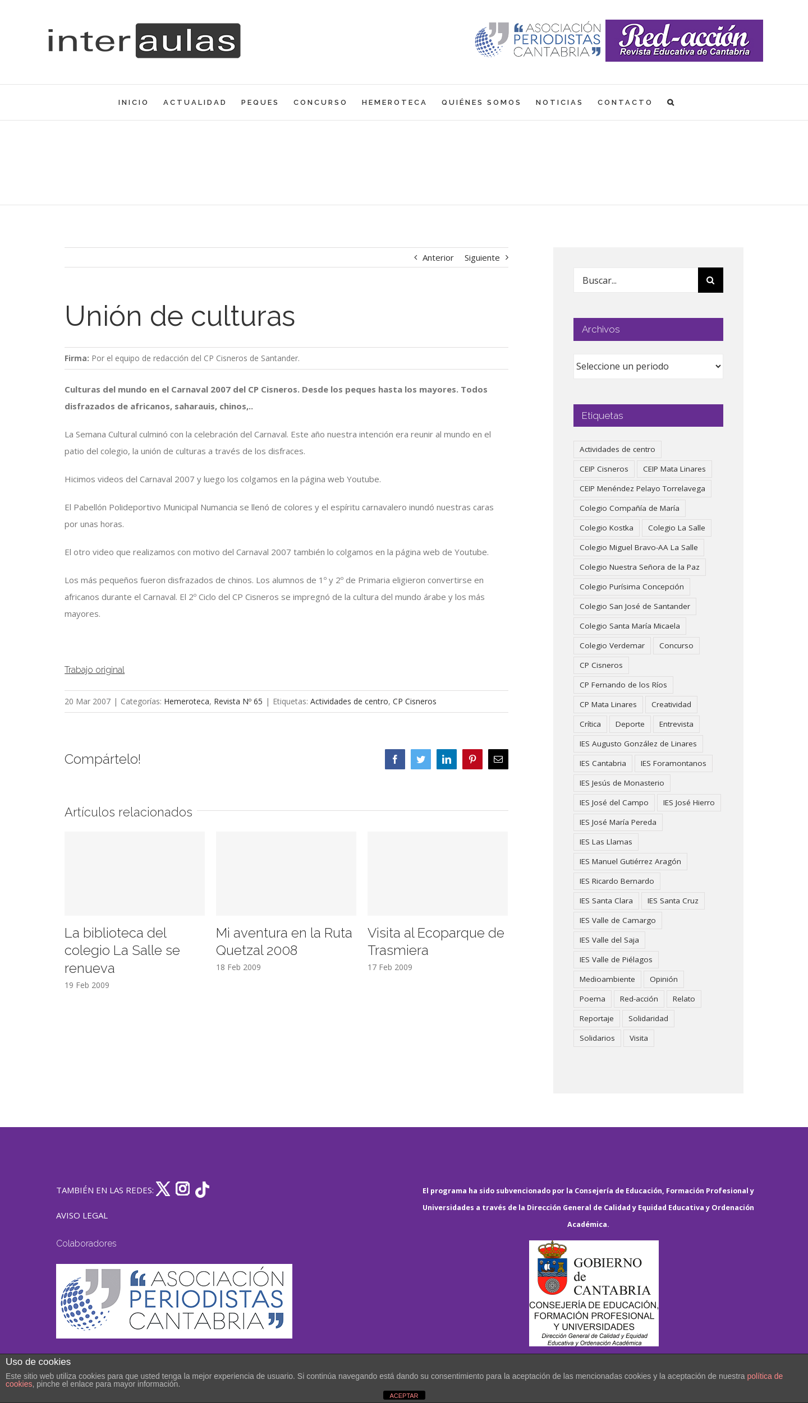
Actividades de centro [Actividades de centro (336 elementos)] (617, 449)
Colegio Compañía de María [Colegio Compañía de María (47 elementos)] (630, 508)
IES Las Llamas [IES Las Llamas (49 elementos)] (606, 842)
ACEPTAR (403, 1395)
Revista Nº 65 (238, 701)
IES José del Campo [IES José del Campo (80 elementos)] (614, 802)
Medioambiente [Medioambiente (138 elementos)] (607, 979)
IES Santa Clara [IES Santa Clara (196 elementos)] (606, 901)
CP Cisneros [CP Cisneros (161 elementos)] (601, 665)
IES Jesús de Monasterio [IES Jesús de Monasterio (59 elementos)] (622, 783)
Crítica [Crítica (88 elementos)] (590, 724)
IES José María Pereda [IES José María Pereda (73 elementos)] (618, 822)
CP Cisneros (415, 701)
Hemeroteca (186, 701)
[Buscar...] (635, 280)
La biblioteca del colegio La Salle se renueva (122, 951)
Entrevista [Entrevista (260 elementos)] (676, 724)
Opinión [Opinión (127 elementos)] (664, 979)
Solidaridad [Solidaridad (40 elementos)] (648, 1018)
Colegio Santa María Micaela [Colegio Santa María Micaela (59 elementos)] (630, 626)
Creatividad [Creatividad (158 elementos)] (671, 704)
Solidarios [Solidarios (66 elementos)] (597, 1038)
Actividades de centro (349, 701)
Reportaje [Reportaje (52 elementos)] (597, 1018)
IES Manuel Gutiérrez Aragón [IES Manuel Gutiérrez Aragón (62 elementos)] (630, 861)
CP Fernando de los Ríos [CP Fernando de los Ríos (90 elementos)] (623, 685)
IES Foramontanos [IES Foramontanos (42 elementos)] (673, 763)
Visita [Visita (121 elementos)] (639, 1038)
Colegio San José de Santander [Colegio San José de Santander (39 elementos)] (635, 606)
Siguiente (482, 257)
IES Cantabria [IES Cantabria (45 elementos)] (603, 763)
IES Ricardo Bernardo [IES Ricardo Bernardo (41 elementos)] (617, 881)
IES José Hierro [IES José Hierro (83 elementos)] (689, 802)
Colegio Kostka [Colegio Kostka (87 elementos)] (606, 528)
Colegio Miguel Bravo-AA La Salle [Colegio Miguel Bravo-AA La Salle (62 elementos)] (639, 547)
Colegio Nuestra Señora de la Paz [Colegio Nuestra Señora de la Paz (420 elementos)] (640, 567)
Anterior (438, 257)
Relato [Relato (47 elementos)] (684, 999)
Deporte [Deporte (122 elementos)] (630, 724)
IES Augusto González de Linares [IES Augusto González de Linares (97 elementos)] (638, 744)
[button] (671, 102)
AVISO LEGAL (82, 1215)
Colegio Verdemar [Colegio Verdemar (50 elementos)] (612, 645)
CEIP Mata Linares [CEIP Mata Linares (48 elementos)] (674, 469)
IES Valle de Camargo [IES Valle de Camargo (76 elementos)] (618, 920)
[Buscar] (710, 280)
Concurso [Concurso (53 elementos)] (676, 645)
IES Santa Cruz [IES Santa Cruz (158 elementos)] (673, 901)
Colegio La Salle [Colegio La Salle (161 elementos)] (676, 528)
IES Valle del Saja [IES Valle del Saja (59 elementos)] (609, 940)
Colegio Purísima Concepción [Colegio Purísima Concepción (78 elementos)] (632, 586)
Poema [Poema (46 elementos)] (592, 999)
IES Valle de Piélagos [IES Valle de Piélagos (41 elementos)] (616, 959)
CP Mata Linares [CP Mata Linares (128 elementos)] (608, 704)
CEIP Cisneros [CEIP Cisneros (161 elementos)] (604, 469)
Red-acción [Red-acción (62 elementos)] (639, 999)
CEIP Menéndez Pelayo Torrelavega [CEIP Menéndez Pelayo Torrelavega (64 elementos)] (642, 488)
